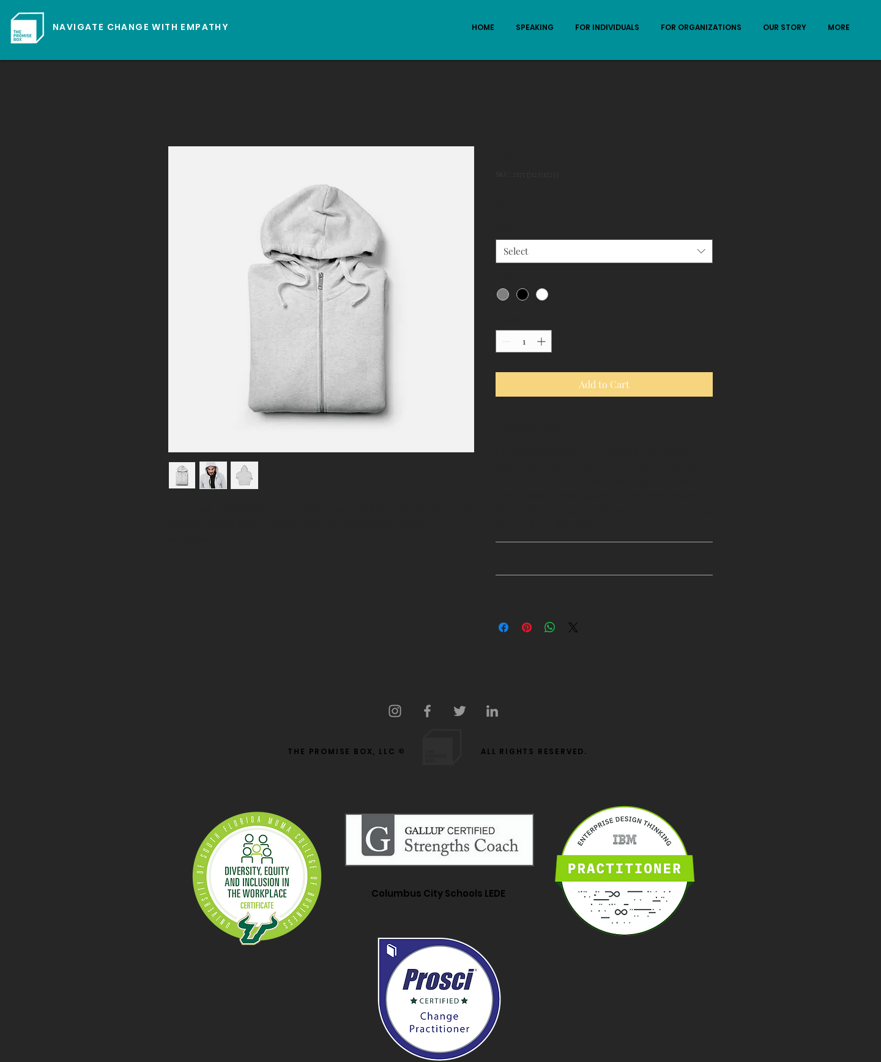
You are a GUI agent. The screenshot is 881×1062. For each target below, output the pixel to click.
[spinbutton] (524, 341)
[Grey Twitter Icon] (460, 711)
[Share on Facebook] (503, 627)
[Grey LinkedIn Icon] (492, 711)
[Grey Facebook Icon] (427, 711)
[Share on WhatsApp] (550, 627)
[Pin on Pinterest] (526, 627)
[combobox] (604, 251)
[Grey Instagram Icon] (395, 711)
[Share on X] (573, 627)
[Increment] (542, 341)
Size (507, 228)
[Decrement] (505, 341)
